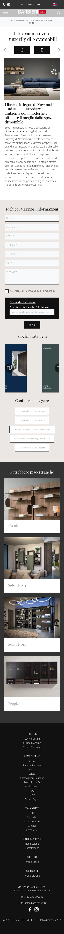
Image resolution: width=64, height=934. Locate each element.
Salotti (32, 773)
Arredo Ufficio (32, 861)
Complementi (32, 847)
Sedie (32, 794)
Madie (32, 769)
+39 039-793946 (34, 896)
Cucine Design (32, 738)
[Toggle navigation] (5, 12)
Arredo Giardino (32, 875)
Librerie (40, 20)
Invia (32, 324)
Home (11, 20)
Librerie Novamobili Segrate (32, 447)
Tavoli (32, 790)
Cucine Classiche (32, 747)
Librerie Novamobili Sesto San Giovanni (32, 429)
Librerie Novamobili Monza (32, 420)
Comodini (32, 817)
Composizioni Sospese (32, 778)
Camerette (32, 830)
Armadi (32, 825)
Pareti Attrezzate (32, 765)
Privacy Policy (48, 290)
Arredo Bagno (32, 799)
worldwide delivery (31, 4)
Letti (32, 813)
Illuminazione (32, 843)
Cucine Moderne (32, 742)
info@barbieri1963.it (36, 903)
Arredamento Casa (25, 20)
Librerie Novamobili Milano (32, 411)
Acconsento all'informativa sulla (32, 290)
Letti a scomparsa (32, 821)
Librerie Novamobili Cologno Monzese (32, 438)
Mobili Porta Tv (32, 782)
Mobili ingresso (32, 786)
